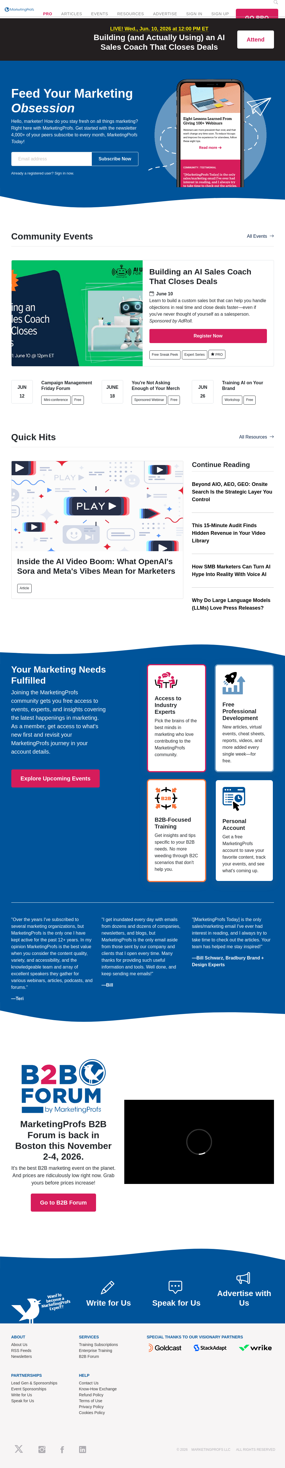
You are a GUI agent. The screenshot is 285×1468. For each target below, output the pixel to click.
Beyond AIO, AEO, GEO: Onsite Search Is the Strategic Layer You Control (232, 491)
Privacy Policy (91, 1406)
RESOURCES (130, 14)
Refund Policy (91, 1395)
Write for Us (21, 1395)
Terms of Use (90, 1401)
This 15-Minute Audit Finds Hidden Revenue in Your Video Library (228, 533)
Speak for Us (22, 1401)
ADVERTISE (165, 14)
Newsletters (21, 1356)
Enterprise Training (95, 1350)
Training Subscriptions (98, 1344)
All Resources (256, 437)
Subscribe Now (115, 158)
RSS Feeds (21, 1350)
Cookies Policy (92, 1412)
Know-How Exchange (98, 1389)
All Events (260, 236)
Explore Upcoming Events (56, 778)
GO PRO (257, 18)
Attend (255, 39)
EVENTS (99, 14)
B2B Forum (89, 1356)
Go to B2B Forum (63, 1135)
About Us (19, 1344)
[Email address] (51, 159)
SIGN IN (194, 14)
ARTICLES (71, 14)
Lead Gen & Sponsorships (34, 1383)
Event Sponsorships (29, 1389)
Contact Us (89, 1383)
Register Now (207, 335)
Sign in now (64, 173)
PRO (47, 14)
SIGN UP (220, 14)
